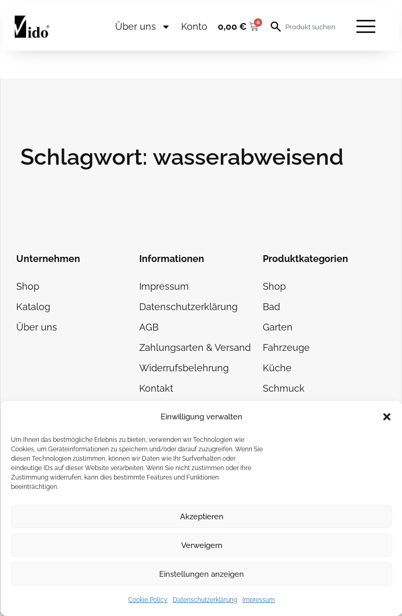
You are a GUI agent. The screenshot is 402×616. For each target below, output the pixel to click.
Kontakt (156, 388)
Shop (27, 286)
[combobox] (311, 26)
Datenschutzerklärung (205, 599)
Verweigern (201, 545)
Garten (278, 327)
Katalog (33, 306)
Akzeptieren (202, 516)
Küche (277, 367)
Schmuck (284, 388)
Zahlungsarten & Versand (195, 347)
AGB (149, 327)
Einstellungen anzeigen (201, 574)
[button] (387, 417)
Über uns (143, 27)
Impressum (258, 599)
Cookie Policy (148, 599)
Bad (271, 306)
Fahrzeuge (286, 347)
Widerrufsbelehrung (184, 367)
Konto (194, 26)
